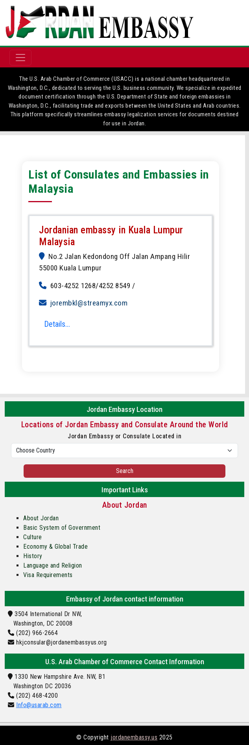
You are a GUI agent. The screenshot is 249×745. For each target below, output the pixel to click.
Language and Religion (52, 565)
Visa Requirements (48, 575)
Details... (57, 324)
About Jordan (41, 518)
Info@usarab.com (39, 705)
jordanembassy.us (134, 737)
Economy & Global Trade (55, 546)
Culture (32, 537)
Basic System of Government (61, 527)
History (32, 556)
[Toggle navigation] (20, 57)
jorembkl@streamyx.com (89, 302)
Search (124, 471)
